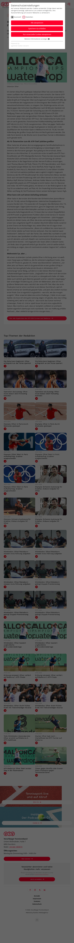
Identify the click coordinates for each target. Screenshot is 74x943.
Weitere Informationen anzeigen (37, 39)
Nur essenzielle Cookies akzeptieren (37, 34)
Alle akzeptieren (37, 23)
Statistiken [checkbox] (29, 17)
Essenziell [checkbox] (17, 17)
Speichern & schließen (37, 28)
